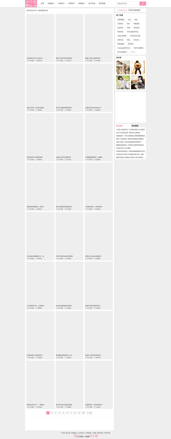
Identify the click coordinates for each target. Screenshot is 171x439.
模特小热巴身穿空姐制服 (64, 58)
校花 (128, 40)
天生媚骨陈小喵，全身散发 (35, 306)
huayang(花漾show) (124, 48)
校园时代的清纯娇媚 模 (92, 306)
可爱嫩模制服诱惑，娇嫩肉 (93, 157)
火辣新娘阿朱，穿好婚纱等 (93, 207)
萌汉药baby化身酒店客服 (64, 405)
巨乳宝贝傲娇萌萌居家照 (64, 108)
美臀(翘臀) (121, 19)
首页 (42, 3)
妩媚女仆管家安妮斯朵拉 (93, 355)
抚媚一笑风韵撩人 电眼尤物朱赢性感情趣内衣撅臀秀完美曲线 (130, 139)
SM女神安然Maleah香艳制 (64, 256)
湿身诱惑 (136, 28)
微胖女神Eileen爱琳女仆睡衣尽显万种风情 (129, 157)
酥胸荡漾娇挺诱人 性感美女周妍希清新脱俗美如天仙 (130, 145)
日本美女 (81, 433)
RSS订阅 (107, 433)
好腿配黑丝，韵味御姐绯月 (93, 405)
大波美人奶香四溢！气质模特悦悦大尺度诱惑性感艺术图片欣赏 (130, 129)
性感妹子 (51, 3)
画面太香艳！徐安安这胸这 (35, 108)
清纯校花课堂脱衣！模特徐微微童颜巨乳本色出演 (130, 151)
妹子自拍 (92, 3)
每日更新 (102, 3)
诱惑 (136, 19)
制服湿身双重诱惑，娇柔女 (35, 207)
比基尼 (133, 52)
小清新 (94, 433)
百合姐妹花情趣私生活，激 (35, 256)
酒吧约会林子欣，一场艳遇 (35, 405)
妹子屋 (31, 3)
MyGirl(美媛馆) (138, 48)
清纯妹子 (81, 3)
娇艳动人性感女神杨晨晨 (93, 256)
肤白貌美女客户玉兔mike (35, 58)
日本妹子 (61, 3)
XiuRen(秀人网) (135, 36)
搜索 (142, 3)
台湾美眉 (88, 433)
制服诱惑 (136, 24)
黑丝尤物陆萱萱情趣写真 (64, 207)
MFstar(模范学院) (132, 32)
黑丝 (128, 24)
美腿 (128, 28)
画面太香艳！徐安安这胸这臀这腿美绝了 (129, 142)
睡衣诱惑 (120, 32)
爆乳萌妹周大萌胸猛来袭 (35, 157)
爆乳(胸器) (121, 44)
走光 (129, 19)
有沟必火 (136, 40)
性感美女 (120, 24)
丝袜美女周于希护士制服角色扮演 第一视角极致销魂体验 (130, 154)
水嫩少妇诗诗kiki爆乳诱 (63, 157)
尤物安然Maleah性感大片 (93, 108)
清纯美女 (131, 44)
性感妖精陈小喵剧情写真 (35, 355)
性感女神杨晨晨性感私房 (64, 306)
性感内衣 (120, 28)
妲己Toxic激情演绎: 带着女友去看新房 (128, 133)
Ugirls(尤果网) (122, 36)
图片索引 (100, 433)
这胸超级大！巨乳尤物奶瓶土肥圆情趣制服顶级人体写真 (130, 136)
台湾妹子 (71, 3)
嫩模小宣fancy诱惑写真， (93, 58)
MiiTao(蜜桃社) (122, 52)
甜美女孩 (120, 40)
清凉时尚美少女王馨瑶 (123, 148)
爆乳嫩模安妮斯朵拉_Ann (64, 355)
